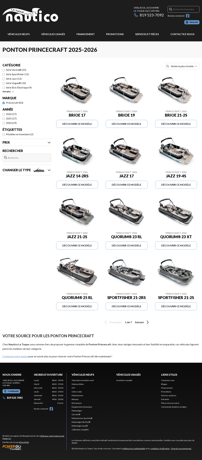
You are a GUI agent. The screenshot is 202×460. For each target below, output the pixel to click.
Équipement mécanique (82, 407)
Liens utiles (169, 374)
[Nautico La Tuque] (30, 15)
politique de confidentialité (134, 448)
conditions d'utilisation (160, 448)
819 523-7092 (149, 15)
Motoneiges (77, 410)
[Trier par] (182, 66)
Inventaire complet (124, 380)
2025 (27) (11, 118)
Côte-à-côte (77, 391)
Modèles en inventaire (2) (19, 134)
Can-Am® (76, 414)
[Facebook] (188, 16)
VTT (73, 388)
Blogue (164, 384)
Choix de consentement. (181, 448)
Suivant (142, 322)
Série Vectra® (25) (16, 69)
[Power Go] (34, 447)
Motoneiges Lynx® (80, 426)
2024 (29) (11, 122)
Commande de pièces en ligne (174, 407)
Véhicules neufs (19, 34)
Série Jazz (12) (14, 78)
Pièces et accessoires (170, 403)
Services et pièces (147, 34)
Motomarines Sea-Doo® (82, 418)
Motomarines (77, 395)
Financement (86, 34)
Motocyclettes (78, 384)
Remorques (77, 403)
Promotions (115, 34)
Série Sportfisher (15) (17, 74)
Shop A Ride (24, 442)
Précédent (113, 322)
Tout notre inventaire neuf (83, 380)
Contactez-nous (182, 34)
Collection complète (80, 429)
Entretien (165, 399)
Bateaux (75, 399)
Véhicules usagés (53, 34)
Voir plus (8, 91)
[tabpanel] (48, 391)
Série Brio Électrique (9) (19, 87)
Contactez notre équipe (15, 356)
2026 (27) (11, 113)
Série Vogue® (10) (16, 83)
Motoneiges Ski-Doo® (81, 422)
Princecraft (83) (14, 102)
